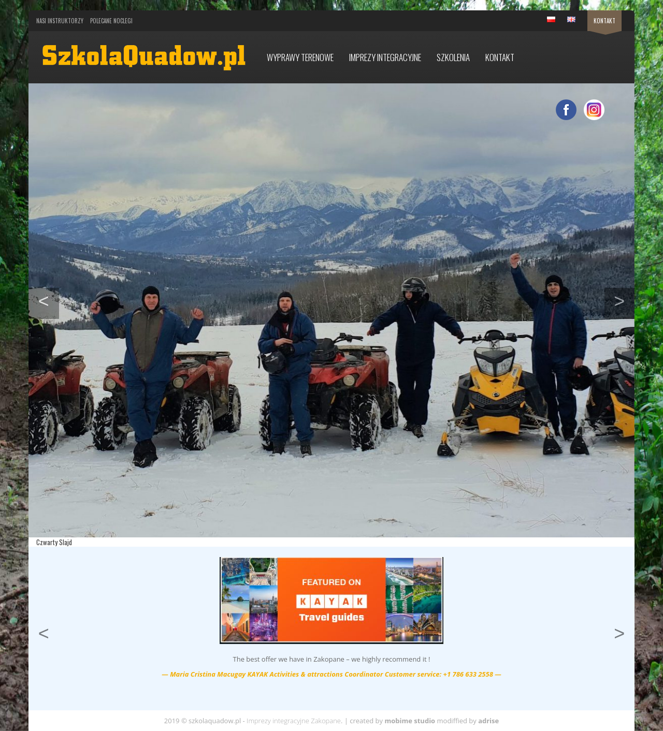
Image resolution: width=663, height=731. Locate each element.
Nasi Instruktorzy (59, 21)
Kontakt (604, 21)
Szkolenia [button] (453, 57)
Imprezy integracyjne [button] (385, 57)
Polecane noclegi (111, 21)
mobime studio (409, 720)
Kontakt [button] (499, 57)
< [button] (48, 300)
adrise (488, 720)
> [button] (624, 300)
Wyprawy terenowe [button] (300, 57)
